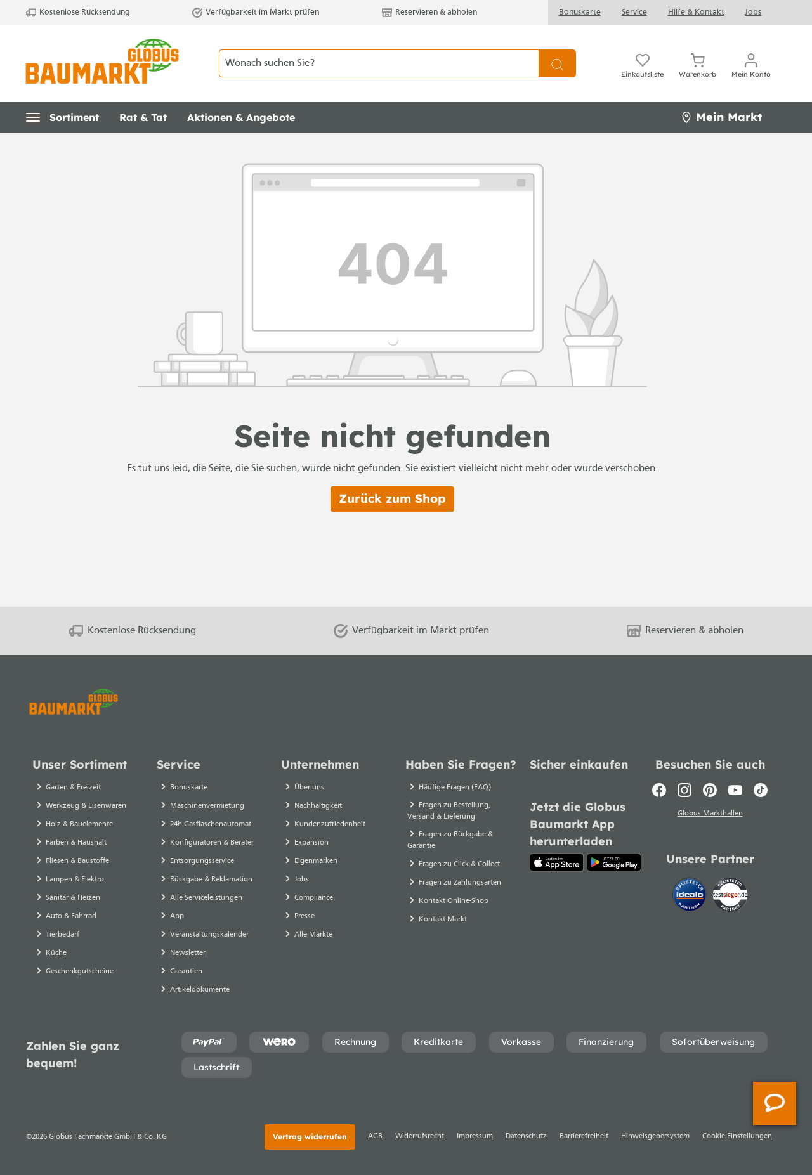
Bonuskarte (580, 12)
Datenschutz (526, 1136)
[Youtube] (735, 790)
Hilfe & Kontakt (696, 12)
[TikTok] (760, 790)
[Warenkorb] (697, 63)
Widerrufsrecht (419, 1136)
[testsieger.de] (730, 896)
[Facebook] (659, 790)
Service (634, 12)
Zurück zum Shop (392, 498)
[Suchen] (557, 63)
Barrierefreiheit (584, 1136)
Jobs (753, 12)
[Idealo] (691, 896)
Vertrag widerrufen (310, 1136)
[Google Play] (614, 862)
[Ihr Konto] (751, 63)
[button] (62, 117)
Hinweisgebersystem (655, 1136)
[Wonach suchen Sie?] (379, 63)
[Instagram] (684, 790)
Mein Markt (721, 117)
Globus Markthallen (710, 815)
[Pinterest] (710, 790)
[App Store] (557, 862)
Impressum (475, 1136)
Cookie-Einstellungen (737, 1136)
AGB (375, 1136)
